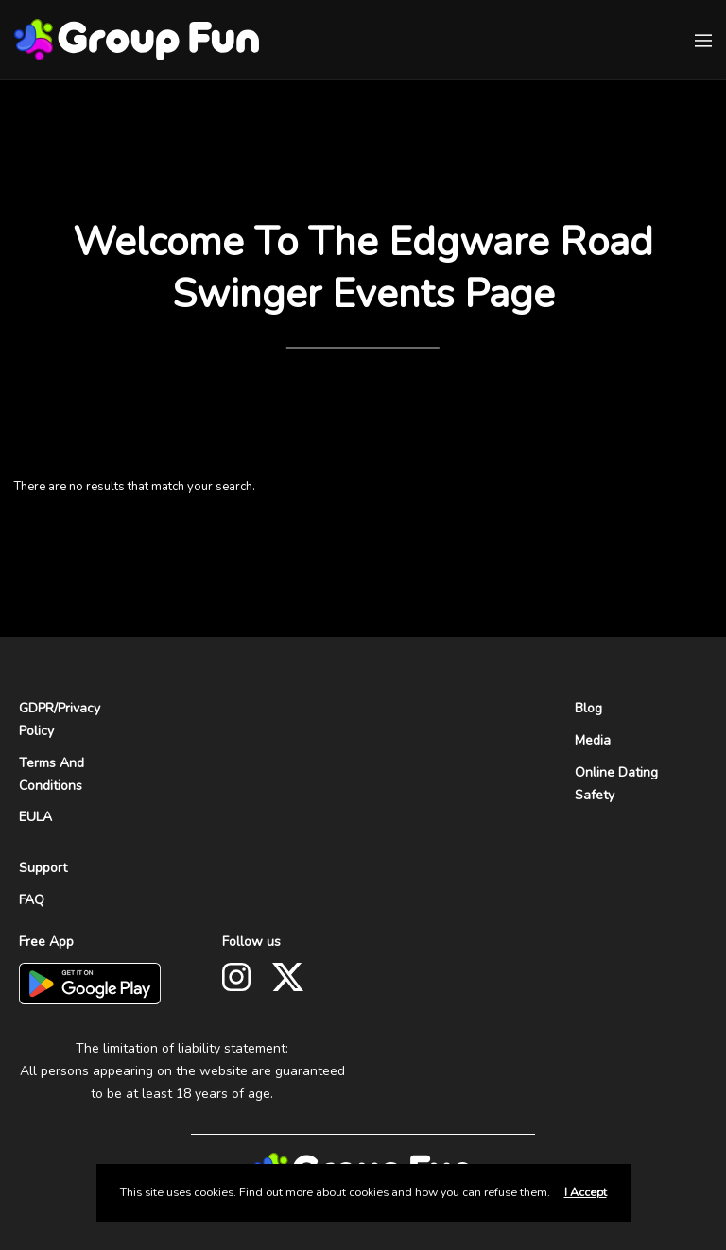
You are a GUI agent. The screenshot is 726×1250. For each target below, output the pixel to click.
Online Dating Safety (616, 783)
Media (593, 740)
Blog (588, 708)
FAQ (31, 900)
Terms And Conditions (51, 774)
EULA (35, 817)
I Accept (585, 1192)
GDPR (36, 708)
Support (43, 868)
